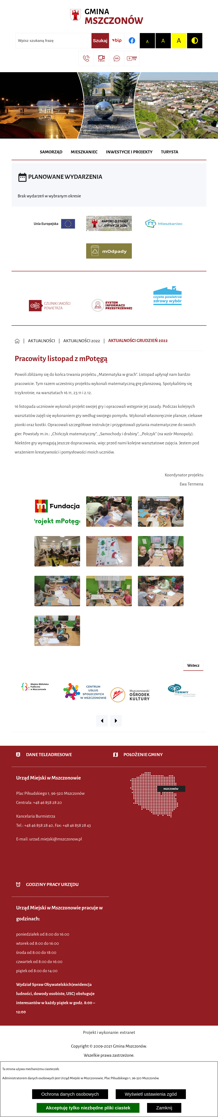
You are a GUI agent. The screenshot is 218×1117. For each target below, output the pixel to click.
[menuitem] (51, 152)
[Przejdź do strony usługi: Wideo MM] (131, 58)
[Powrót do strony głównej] (17, 341)
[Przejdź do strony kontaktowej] (86, 58)
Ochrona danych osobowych (70, 1094)
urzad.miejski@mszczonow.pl (55, 839)
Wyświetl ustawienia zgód (151, 1094)
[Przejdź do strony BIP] (116, 40)
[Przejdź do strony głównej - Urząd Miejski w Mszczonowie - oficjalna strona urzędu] (109, 16)
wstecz (193, 665)
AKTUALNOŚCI (41, 340)
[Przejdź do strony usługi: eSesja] (101, 58)
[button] (57, 527)
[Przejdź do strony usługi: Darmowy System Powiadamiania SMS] (116, 58)
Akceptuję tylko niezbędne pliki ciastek (88, 1107)
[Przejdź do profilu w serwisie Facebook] (131, 40)
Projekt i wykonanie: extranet (109, 1032)
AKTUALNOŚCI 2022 (81, 340)
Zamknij (164, 1107)
